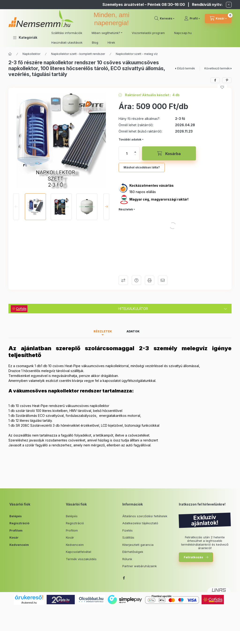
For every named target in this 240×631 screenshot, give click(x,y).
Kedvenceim (19, 545)
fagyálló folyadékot (76, 435)
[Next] (106, 206)
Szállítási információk (66, 33)
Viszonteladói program (148, 33)
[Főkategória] (10, 54)
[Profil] (192, 18)
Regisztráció (19, 523)
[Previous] (16, 206)
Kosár (14, 537)
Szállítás (128, 537)
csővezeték (137, 435)
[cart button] (218, 18)
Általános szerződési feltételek (144, 516)
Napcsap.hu (183, 33)
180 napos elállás (142, 192)
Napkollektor (31, 54)
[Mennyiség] (126, 153)
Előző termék (186, 68)
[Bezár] (229, 5)
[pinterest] (227, 80)
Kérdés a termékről (136, 280)
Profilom (15, 530)
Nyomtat (149, 280)
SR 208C (22, 425)
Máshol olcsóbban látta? (142, 167)
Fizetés (127, 530)
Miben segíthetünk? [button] (106, 33)
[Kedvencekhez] (222, 87)
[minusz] (135, 154)
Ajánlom (162, 280)
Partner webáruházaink (139, 566)
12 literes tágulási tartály (34, 420)
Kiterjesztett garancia (138, 545)
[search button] (164, 18)
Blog (95, 42)
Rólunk (127, 559)
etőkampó (104, 435)
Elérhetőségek (132, 552)
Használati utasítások (66, 42)
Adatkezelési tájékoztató (140, 523)
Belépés (15, 516)
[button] (25, 37)
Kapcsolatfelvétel (78, 552)
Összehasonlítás (123, 280)
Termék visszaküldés (81, 559)
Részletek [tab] (103, 331)
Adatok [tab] (133, 331)
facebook (123, 578)
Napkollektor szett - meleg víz (137, 54)
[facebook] (215, 80)
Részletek (126, 209)
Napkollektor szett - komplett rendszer (78, 54)
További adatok (130, 139)
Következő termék (217, 68)
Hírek (111, 42)
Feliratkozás (193, 557)
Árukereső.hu (29, 602)
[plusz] (135, 152)
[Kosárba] (169, 153)
